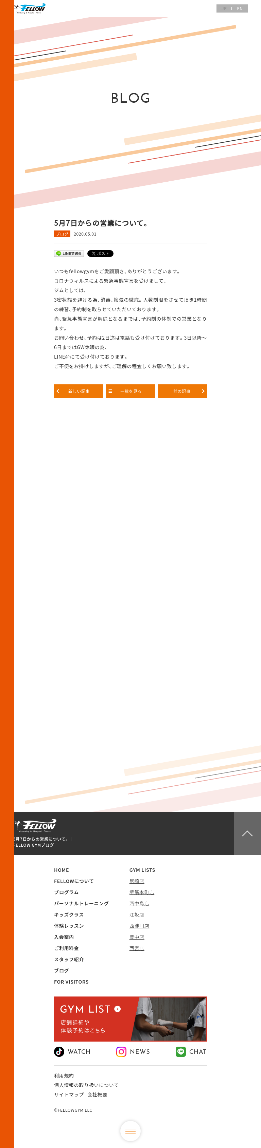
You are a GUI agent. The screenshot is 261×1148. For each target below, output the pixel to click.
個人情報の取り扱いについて (86, 1085)
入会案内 (64, 936)
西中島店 (139, 903)
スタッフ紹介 (69, 959)
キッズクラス (69, 914)
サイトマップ (69, 1094)
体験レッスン (69, 925)
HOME (61, 869)
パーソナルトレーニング (81, 903)
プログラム (66, 892)
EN (240, 8)
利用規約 (64, 1075)
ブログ (62, 234)
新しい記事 (78, 391)
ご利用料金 (66, 948)
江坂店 (136, 914)
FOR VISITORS (71, 981)
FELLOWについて (74, 881)
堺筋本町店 (142, 892)
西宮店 (136, 948)
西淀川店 (139, 925)
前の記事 (182, 391)
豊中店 (136, 936)
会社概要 (97, 1094)
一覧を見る (130, 391)
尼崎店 (136, 881)
